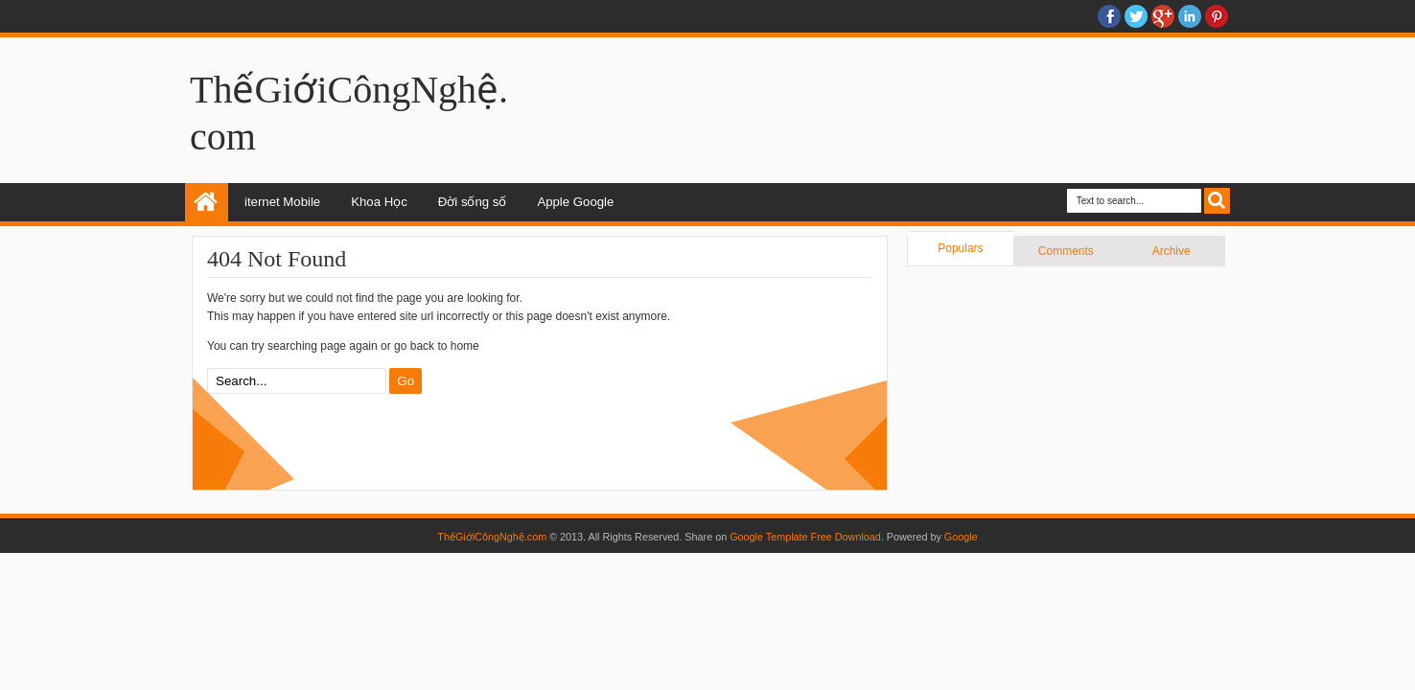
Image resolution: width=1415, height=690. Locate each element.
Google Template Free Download (805, 536)
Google (961, 536)
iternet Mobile (282, 202)
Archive (1171, 251)
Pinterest (1216, 16)
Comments (1066, 251)
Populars (960, 248)
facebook (1109, 16)
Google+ (1162, 16)
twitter (1136, 16)
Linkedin (1189, 16)
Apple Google (575, 202)
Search (1217, 201)
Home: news (206, 202)
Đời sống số (472, 202)
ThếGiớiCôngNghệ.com (491, 536)
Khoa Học (379, 202)
